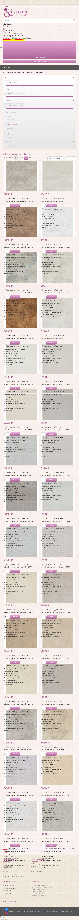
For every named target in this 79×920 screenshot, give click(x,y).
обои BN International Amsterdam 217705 (55, 293)
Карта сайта (37, 874)
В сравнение (23, 199)
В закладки (10, 199)
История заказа (10, 888)
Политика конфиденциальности (15, 874)
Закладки (8, 891)
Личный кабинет (10, 885)
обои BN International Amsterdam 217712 (18, 475)
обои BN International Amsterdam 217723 (55, 704)
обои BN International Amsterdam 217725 (55, 750)
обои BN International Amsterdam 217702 (18, 247)
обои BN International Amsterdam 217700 (18, 201)
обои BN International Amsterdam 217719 (55, 613)
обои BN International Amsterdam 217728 (18, 841)
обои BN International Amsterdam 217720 (18, 658)
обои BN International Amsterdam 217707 (55, 338)
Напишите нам (39, 62)
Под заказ (9, 116)
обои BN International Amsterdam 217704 (18, 293)
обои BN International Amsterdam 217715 (55, 521)
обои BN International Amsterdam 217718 (18, 613)
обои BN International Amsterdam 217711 (55, 430)
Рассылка (8, 893)
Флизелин (9, 129)
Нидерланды (10, 146)
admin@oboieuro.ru (40, 896)
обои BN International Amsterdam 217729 (55, 841)
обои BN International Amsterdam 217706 (18, 338)
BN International (28, 73)
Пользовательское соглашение (15, 876)
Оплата (7, 871)
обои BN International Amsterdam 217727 (55, 795)
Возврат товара (38, 871)
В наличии (10, 120)
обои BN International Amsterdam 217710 (18, 430)
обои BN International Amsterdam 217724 (18, 750)
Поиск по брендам (13, 73)
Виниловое (10, 137)
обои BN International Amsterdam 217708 (18, 384)
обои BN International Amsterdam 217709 (55, 384)
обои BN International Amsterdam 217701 (55, 201)
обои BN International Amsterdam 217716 (18, 567)
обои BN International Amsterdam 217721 (55, 658)
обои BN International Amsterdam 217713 (55, 475)
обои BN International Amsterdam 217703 (55, 247)
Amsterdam (40, 73)
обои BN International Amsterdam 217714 (18, 521)
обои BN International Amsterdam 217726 (18, 795)
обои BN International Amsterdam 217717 (55, 567)
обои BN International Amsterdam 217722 (18, 704)
